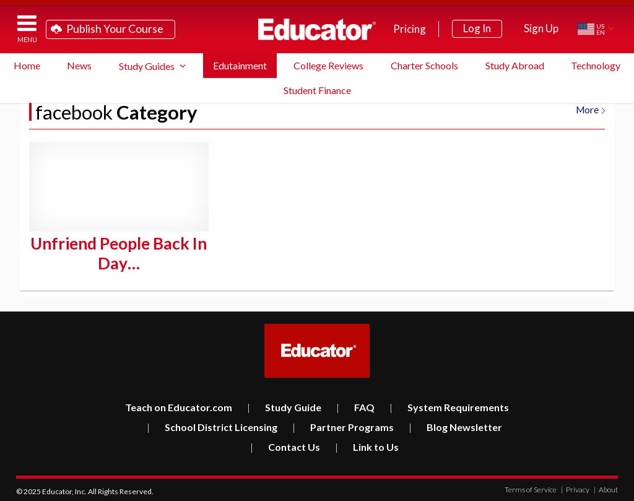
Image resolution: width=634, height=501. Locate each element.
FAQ (355, 405)
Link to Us (367, 444)
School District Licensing (212, 424)
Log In (477, 28)
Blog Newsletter (455, 424)
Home (27, 65)
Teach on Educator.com (178, 405)
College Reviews (328, 65)
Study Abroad (514, 65)
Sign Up (541, 28)
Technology (595, 65)
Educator (317, 29)
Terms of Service (531, 487)
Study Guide (284, 405)
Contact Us (285, 444)
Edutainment (240, 65)
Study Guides (147, 66)
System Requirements (449, 405)
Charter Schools (424, 65)
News (79, 65)
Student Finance (317, 90)
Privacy (575, 487)
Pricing (409, 28)
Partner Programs (343, 424)
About (606, 487)
